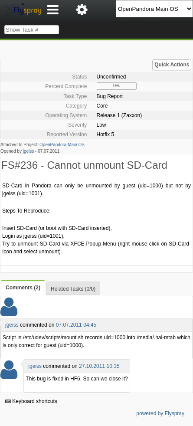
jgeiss (28, 151)
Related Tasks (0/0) (73, 289)
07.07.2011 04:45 (76, 325)
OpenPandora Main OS (62, 144)
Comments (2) (23, 288)
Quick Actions (171, 65)
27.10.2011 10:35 (99, 366)
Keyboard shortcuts (31, 401)
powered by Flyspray (160, 413)
